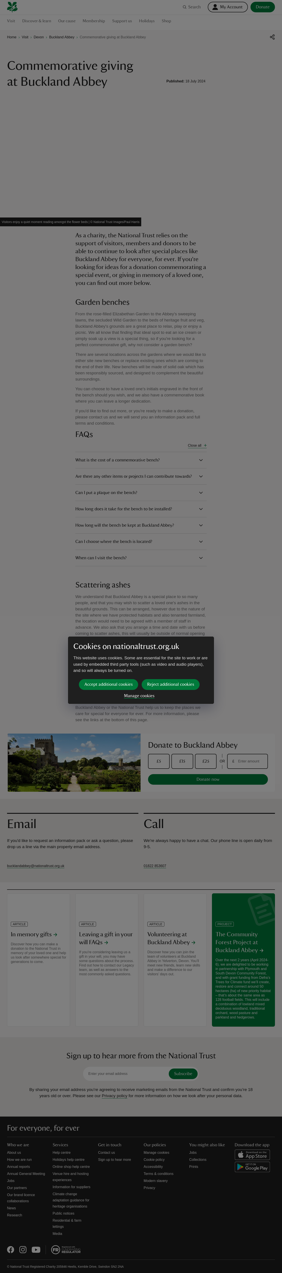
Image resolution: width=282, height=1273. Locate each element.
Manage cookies (139, 662)
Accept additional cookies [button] (108, 650)
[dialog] (141, 636)
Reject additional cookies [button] (170, 650)
